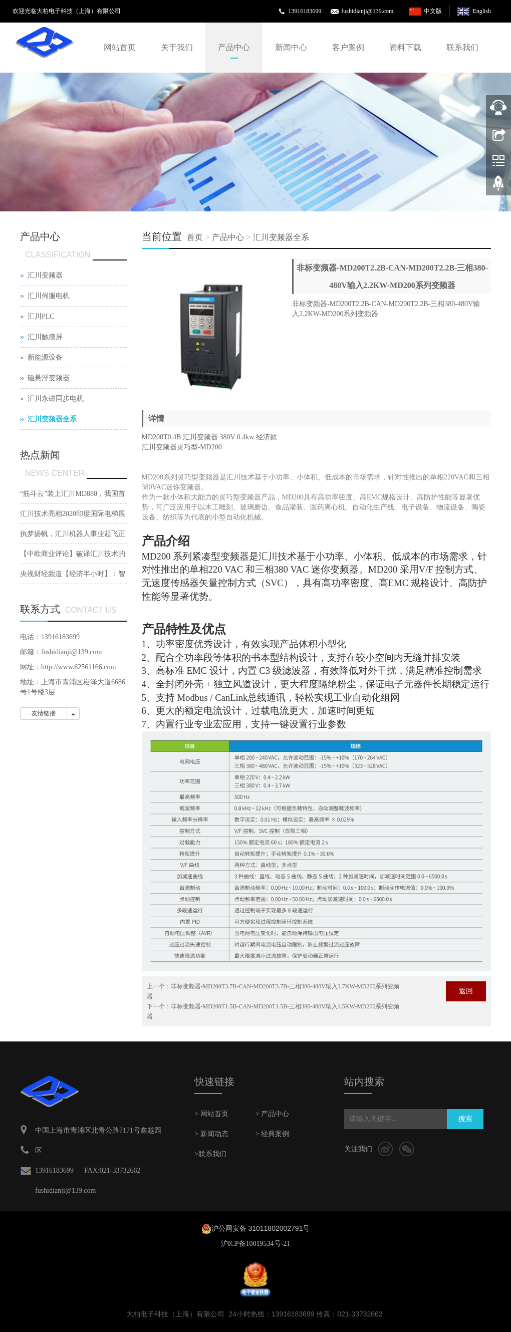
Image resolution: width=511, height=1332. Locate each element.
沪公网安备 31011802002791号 (260, 1228)
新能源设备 (45, 357)
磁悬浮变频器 (49, 378)
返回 (466, 991)
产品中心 (234, 47)
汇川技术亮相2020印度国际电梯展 (72, 513)
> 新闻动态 (211, 1134)
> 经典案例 (272, 1134)
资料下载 (405, 47)
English (481, 11)
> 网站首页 (211, 1114)
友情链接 (44, 713)
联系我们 (462, 47)
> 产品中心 (272, 1114)
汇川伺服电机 (49, 296)
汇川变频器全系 (281, 237)
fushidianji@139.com (367, 11)
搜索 (465, 1119)
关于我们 (177, 47)
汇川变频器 (45, 275)
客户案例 (348, 47)
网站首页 (120, 47)
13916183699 (304, 11)
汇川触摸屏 (45, 337)
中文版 (433, 11)
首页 (195, 237)
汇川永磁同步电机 (56, 398)
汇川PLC (41, 316)
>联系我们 (210, 1154)
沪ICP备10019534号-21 (255, 1243)
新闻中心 (291, 47)
